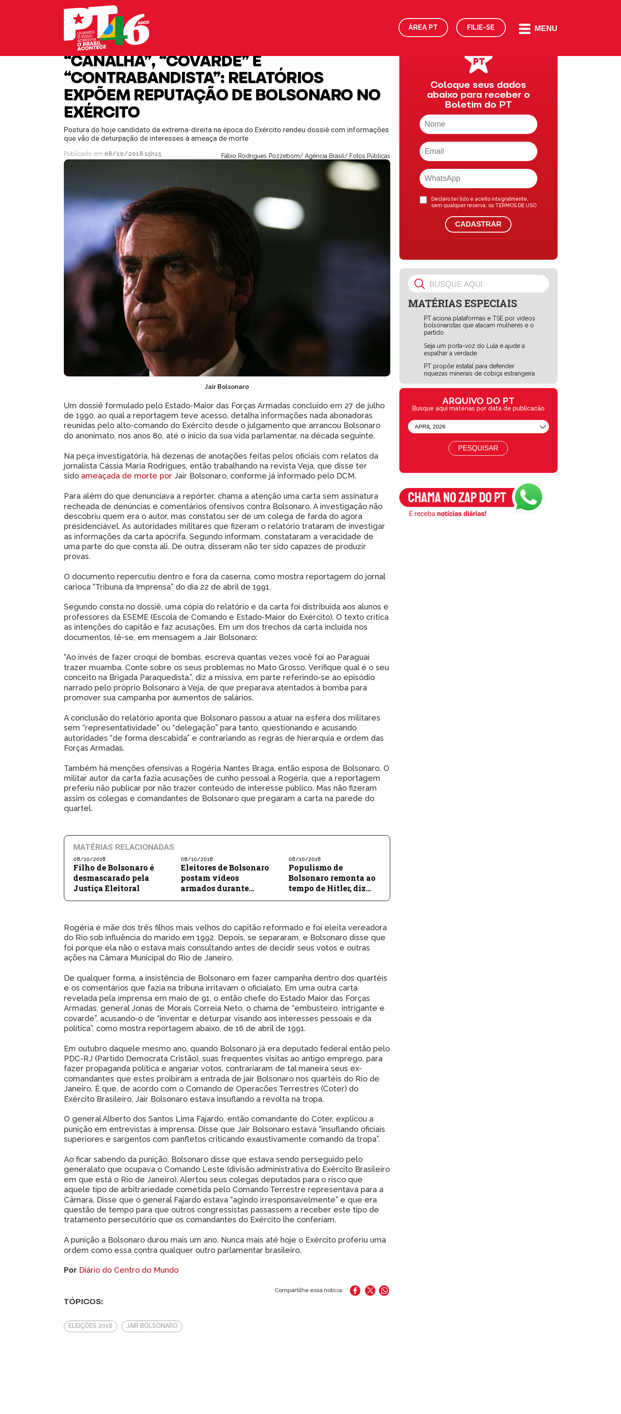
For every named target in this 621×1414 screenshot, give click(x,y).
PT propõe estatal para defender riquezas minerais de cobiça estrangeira (479, 370)
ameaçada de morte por (126, 475)
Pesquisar (478, 448)
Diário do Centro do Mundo (129, 1269)
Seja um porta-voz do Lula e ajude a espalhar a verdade (474, 349)
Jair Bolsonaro (152, 1325)
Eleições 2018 (91, 1325)
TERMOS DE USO (515, 205)
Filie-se (481, 27)
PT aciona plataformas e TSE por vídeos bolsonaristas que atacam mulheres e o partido (479, 325)
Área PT (423, 27)
